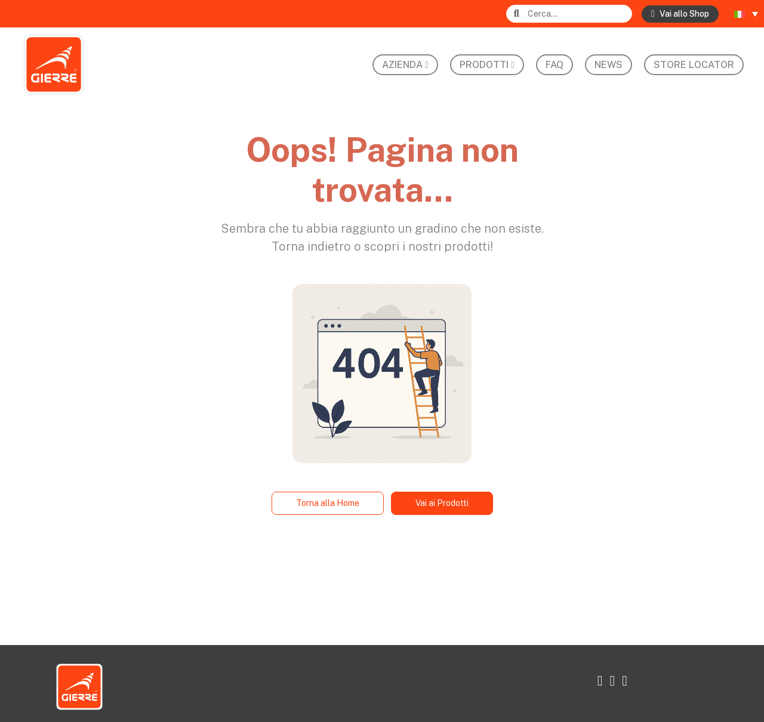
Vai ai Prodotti (442, 503)
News (608, 64)
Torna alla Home (327, 503)
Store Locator (694, 64)
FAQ (554, 64)
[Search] (578, 14)
